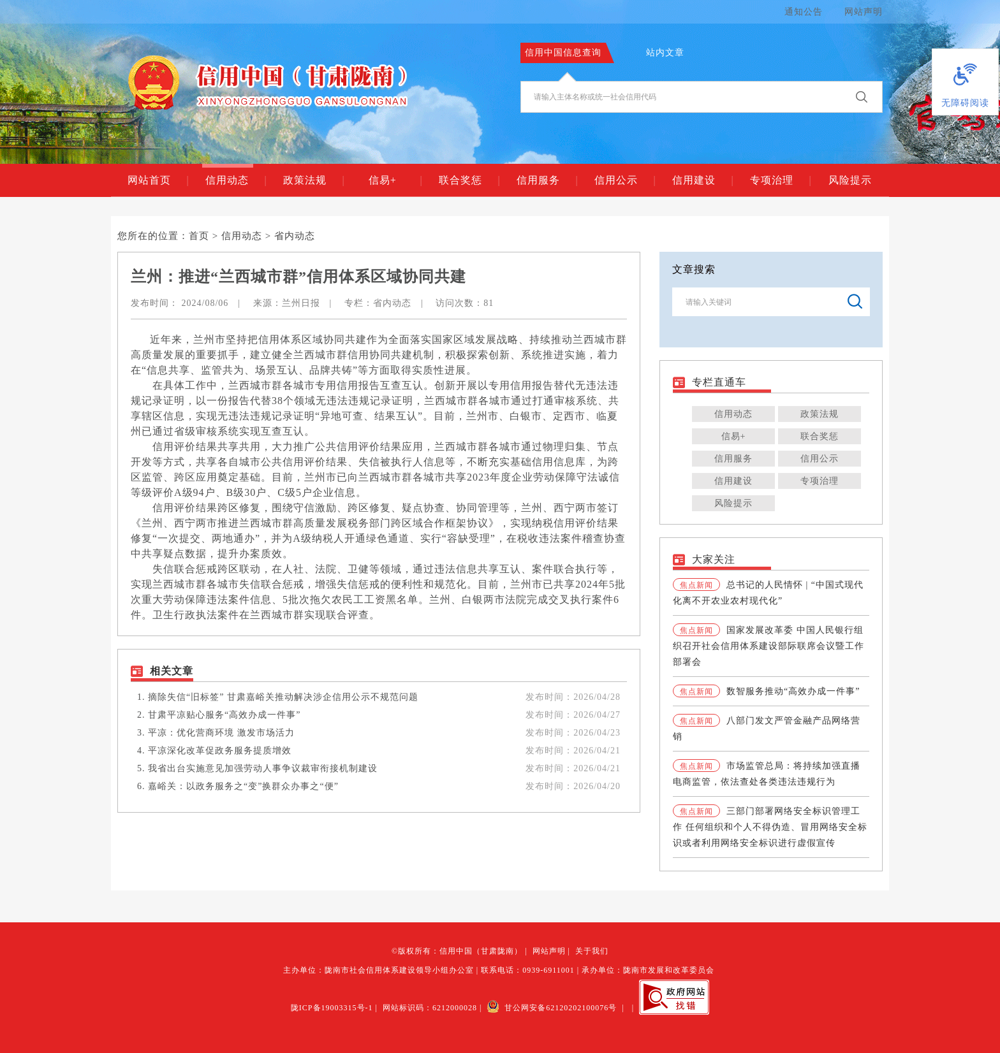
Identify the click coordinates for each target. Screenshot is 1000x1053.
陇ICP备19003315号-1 (332, 1007)
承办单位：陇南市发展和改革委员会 (648, 970)
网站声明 (863, 12)
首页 (199, 236)
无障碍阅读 (965, 103)
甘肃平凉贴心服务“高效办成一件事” (224, 715)
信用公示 (624, 180)
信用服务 (547, 180)
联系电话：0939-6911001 (528, 970)
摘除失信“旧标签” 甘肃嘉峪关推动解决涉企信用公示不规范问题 (283, 697)
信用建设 (702, 180)
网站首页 (158, 180)
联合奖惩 (469, 180)
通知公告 (803, 12)
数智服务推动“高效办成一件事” (793, 691)
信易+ (395, 180)
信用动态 (235, 180)
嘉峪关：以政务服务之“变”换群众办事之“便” (243, 786)
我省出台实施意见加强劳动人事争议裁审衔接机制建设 (263, 768)
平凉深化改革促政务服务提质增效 (219, 750)
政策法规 (313, 180)
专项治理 (780, 180)
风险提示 (850, 180)
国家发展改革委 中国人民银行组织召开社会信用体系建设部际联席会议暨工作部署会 (768, 646)
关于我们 (591, 951)
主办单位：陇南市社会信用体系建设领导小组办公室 (378, 970)
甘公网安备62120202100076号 (552, 1007)
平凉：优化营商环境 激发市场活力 (221, 732)
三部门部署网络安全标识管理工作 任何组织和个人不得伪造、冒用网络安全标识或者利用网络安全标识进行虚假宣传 (770, 827)
